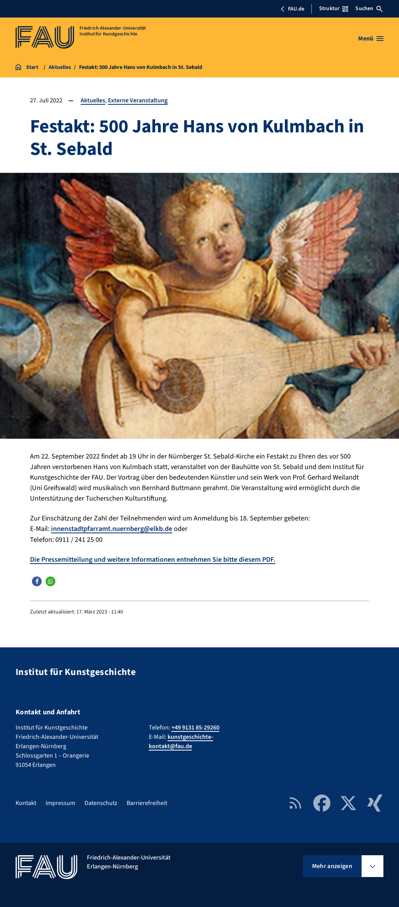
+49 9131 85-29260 (195, 727)
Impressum (60, 802)
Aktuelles (93, 100)
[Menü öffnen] (370, 38)
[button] (37, 580)
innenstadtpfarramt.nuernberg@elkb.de (112, 529)
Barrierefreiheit (147, 802)
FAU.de (292, 9)
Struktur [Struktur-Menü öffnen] (333, 8)
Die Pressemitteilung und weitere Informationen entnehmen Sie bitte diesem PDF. (154, 559)
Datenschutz (101, 802)
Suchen (369, 8)
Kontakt (26, 802)
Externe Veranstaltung (138, 100)
